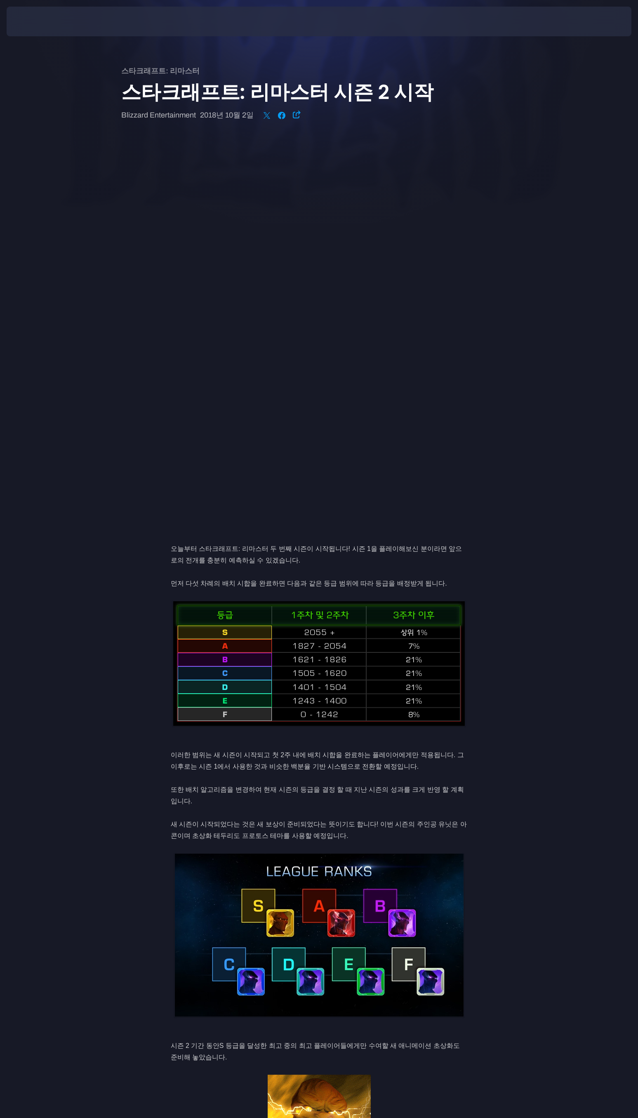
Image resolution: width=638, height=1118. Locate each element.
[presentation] (37, 21)
